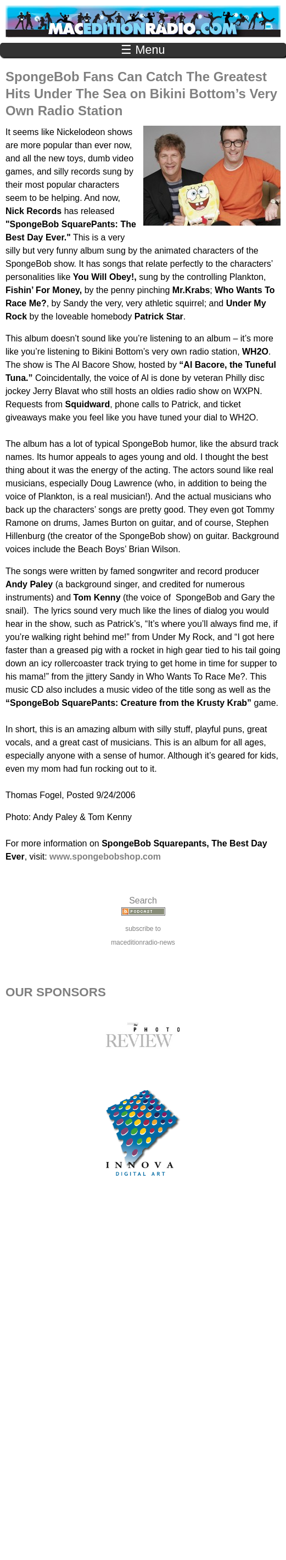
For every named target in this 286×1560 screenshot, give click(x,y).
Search (143, 900)
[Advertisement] (143, 1380)
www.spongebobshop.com (105, 856)
